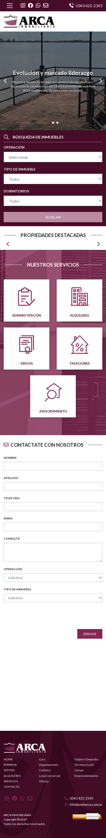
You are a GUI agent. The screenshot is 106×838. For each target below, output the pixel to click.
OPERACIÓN (14, 147)
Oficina (44, 781)
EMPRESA (10, 765)
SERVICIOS (11, 781)
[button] (5, 81)
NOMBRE (10, 458)
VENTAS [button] (9, 770)
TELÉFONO (12, 498)
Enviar (89, 634)
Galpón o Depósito (86, 759)
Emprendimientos (86, 776)
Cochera (44, 770)
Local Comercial (49, 776)
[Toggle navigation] (10, 5)
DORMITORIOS (16, 191)
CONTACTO (12, 786)
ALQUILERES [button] (12, 776)
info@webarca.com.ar (83, 804)
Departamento (48, 765)
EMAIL (8, 518)
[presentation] (65, 615)
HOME (8, 759)
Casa (42, 759)
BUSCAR (53, 217)
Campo (79, 770)
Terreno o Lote (84, 765)
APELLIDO (11, 478)
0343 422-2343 (79, 798)
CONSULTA (12, 538)
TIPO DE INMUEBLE (20, 169)
